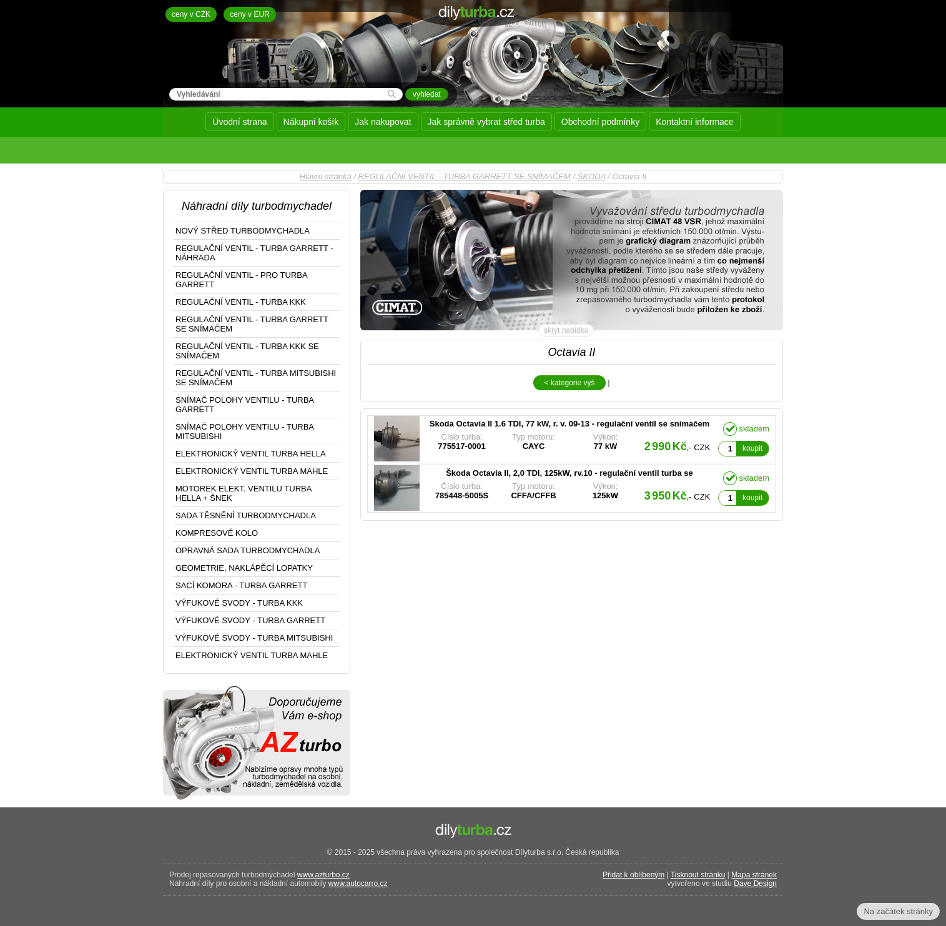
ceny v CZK (191, 14)
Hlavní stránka (326, 176)
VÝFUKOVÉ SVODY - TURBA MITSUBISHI (254, 638)
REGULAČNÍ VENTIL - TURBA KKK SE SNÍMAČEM (247, 351)
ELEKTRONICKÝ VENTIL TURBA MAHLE (251, 471)
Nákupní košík (311, 122)
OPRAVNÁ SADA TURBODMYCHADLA (247, 550)
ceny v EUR (249, 14)
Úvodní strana (239, 122)
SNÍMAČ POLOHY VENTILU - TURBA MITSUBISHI (244, 431)
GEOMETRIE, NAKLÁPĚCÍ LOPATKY (244, 568)
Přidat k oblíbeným (633, 874)
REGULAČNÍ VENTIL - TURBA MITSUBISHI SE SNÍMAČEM (255, 377)
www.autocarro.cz (358, 883)
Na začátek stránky (898, 911)
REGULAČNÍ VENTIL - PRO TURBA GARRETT (241, 279)
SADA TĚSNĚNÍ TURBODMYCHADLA (245, 515)
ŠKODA (592, 176)
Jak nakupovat (383, 122)
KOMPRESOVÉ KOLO (216, 533)
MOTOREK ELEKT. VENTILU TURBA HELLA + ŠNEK (243, 493)
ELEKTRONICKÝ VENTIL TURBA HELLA (250, 453)
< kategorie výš (569, 382)
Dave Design (755, 883)
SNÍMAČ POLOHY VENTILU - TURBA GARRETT (244, 404)
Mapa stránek (754, 874)
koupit (752, 448)
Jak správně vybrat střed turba (486, 122)
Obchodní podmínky (600, 122)
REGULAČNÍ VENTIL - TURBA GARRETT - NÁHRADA (254, 253)
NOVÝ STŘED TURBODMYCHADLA (242, 230)
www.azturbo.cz (323, 874)
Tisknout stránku (698, 874)
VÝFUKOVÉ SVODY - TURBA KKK (239, 603)
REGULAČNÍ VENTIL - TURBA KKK (240, 302)
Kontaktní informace (695, 122)
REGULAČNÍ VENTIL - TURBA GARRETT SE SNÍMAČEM (464, 176)
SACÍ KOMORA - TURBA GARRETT (241, 585)
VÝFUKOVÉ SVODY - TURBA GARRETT (250, 620)
